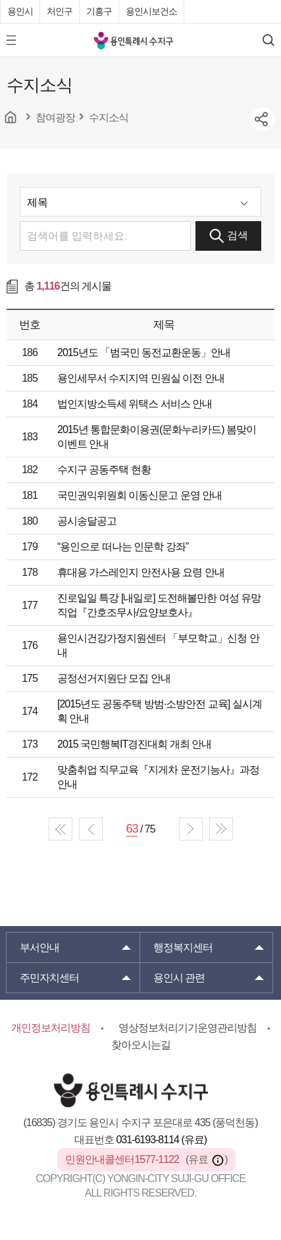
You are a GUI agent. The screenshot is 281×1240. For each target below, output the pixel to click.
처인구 (59, 11)
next (191, 828)
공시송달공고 (86, 521)
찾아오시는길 (140, 1044)
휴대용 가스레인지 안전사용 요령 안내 (140, 572)
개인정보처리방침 (50, 1027)
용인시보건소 (151, 11)
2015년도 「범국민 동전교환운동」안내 (143, 352)
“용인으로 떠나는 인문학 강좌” (122, 546)
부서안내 (39, 947)
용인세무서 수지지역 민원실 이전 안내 (140, 378)
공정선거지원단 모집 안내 (113, 678)
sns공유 (262, 119)
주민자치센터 (49, 977)
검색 (228, 236)
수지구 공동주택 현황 (104, 469)
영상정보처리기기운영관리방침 (187, 1027)
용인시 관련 (179, 977)
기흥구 (99, 11)
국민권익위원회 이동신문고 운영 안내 (139, 495)
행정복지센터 (183, 947)
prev (91, 828)
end (221, 828)
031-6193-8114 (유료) (161, 1139)
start (60, 828)
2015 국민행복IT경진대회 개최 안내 (134, 744)
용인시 (20, 11)
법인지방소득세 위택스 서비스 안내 (134, 403)
